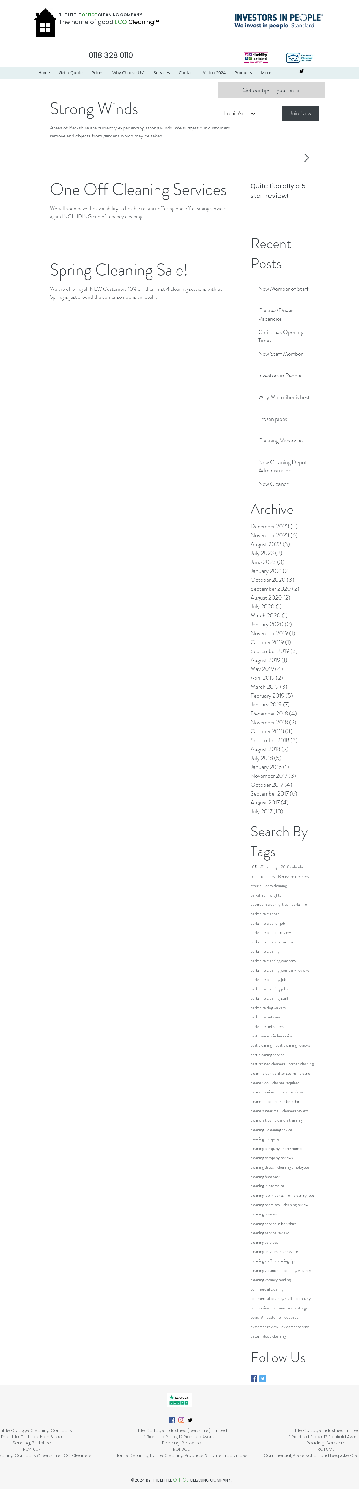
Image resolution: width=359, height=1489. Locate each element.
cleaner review (262, 1092)
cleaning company (265, 1139)
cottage (301, 1308)
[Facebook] (172, 1420)
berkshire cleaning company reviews (280, 970)
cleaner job (260, 1083)
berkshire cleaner (265, 914)
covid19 (257, 1317)
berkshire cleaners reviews (272, 942)
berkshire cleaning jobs (269, 989)
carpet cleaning (301, 1064)
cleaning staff (261, 1261)
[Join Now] (300, 113)
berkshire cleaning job (268, 979)
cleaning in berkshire (267, 1186)
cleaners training (288, 1120)
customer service (295, 1327)
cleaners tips (261, 1120)
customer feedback (282, 1317)
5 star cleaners (263, 876)
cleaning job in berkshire (270, 1195)
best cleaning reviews (292, 1045)
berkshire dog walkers (268, 1008)
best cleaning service (267, 1055)
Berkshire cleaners (293, 876)
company (303, 1298)
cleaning (257, 1130)
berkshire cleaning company (273, 961)
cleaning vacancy (297, 1270)
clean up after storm (279, 1073)
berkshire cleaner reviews (271, 932)
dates (255, 1336)
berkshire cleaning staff (269, 998)
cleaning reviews (264, 1214)
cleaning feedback (265, 1177)
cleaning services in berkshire (274, 1251)
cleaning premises (265, 1204)
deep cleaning (274, 1336)
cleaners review (295, 1111)
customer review (264, 1327)
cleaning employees (293, 1167)
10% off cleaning (264, 867)
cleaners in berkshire (285, 1101)
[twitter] (302, 71)
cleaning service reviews (270, 1233)
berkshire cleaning (265, 951)
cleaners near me (265, 1111)
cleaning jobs (304, 1195)
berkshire (299, 904)
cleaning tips (285, 1261)
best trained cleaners (268, 1064)
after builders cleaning (269, 886)
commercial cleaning (267, 1289)
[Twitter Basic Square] (262, 1378)
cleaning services (264, 1242)
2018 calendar (292, 867)
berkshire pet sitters (267, 1026)
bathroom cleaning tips (269, 904)
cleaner (306, 1073)
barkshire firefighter (267, 895)
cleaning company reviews (272, 1158)
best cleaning (261, 1045)
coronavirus (282, 1308)
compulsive (260, 1308)
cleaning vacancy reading (271, 1280)
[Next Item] (306, 158)
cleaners (257, 1101)
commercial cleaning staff (271, 1298)
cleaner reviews (290, 1092)
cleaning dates (262, 1167)
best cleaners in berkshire (271, 1036)
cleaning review (295, 1204)
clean (255, 1073)
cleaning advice (279, 1130)
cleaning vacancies (265, 1270)
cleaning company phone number (278, 1148)
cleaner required (286, 1083)
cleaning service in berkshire (274, 1223)
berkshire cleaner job (268, 923)
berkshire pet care (266, 1017)
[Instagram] (181, 1420)
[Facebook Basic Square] (254, 1378)
